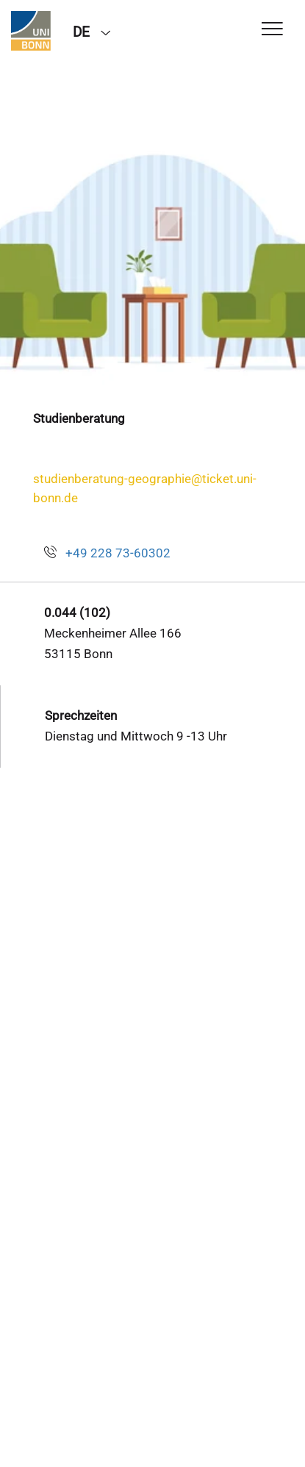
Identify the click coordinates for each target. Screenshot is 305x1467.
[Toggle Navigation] (272, 30)
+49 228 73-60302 (118, 553)
